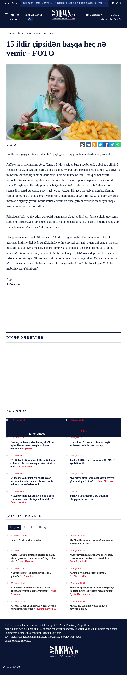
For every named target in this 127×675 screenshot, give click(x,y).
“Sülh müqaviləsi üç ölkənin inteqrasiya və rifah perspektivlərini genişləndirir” (92, 590)
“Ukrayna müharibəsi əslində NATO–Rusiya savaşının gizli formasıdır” (34, 590)
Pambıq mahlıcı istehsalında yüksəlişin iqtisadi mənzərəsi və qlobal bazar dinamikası (32, 445)
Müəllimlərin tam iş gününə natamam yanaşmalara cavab (91, 542)
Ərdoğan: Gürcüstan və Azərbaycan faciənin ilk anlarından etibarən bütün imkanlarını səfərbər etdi (31, 481)
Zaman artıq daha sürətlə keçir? (89, 574)
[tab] (14, 527)
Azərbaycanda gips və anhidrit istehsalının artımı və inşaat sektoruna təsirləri (91, 427)
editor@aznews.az (21, 640)
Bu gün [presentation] (14, 527)
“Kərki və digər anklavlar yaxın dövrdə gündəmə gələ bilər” (92, 479)
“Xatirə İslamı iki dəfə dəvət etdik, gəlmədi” (31, 574)
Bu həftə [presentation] (29, 527)
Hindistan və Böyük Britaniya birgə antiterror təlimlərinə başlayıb (90, 444)
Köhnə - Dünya (14, 33)
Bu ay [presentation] (42, 527)
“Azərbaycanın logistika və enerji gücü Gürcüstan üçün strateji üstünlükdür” (32, 499)
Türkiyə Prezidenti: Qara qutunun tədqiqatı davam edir (89, 497)
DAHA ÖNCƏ (37, 434)
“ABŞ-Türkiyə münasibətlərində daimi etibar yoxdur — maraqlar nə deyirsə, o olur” (32, 463)
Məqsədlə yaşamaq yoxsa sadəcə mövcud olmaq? (33, 426)
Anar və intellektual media (26, 540)
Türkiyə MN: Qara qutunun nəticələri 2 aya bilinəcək (92, 462)
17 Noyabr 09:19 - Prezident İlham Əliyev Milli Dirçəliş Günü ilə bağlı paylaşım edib (57, 2)
